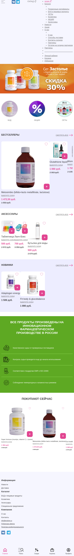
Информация (8, 480)
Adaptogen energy (10, 293)
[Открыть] (3, 1)
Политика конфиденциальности (12, 527)
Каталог (48, 4)
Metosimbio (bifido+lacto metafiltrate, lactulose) (25, 192)
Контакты (5, 517)
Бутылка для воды (38, 243)
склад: (48, 1)
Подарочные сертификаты (58, 9)
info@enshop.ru (6, 520)
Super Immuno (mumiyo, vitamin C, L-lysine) (17, 439)
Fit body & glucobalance (32, 299)
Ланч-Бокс (20, 236)
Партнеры (52, 43)
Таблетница (7, 236)
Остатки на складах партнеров (60, 45)
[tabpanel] (37, 168)
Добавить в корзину (47, 186)
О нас (47, 30)
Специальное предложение (12, 506)
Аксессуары (53, 22)
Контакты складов (55, 40)
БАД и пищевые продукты (58, 12)
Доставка (5, 488)
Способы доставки (55, 38)
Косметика (52, 17)
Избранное (49, 61)
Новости (48, 25)
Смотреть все (62, 135)
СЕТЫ (50, 14)
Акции (47, 27)
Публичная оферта (8, 524)
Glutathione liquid (58, 162)
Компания (6, 509)
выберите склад (8, 195)
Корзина (48, 58)
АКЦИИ (51, 19)
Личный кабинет (51, 56)
